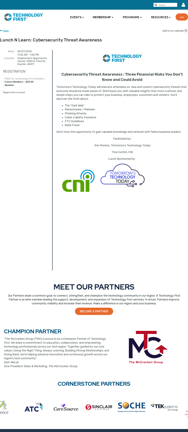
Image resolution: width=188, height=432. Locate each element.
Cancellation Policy (158, 378)
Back (6, 31)
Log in (183, 5)
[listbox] (175, 31)
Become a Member (69, 378)
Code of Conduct (157, 402)
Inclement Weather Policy (162, 393)
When (11, 51)
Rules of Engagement (160, 398)
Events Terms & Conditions (163, 383)
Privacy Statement (158, 388)
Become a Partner (94, 243)
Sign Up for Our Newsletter (116, 391)
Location (9, 58)
